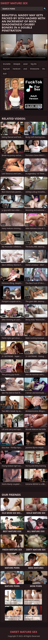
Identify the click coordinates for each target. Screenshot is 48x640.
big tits (33, 64)
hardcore (16, 69)
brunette (6, 64)
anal (25, 69)
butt (5, 73)
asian (25, 64)
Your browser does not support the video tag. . (24, 47)
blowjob (17, 64)
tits (43, 69)
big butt (6, 69)
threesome (34, 69)
